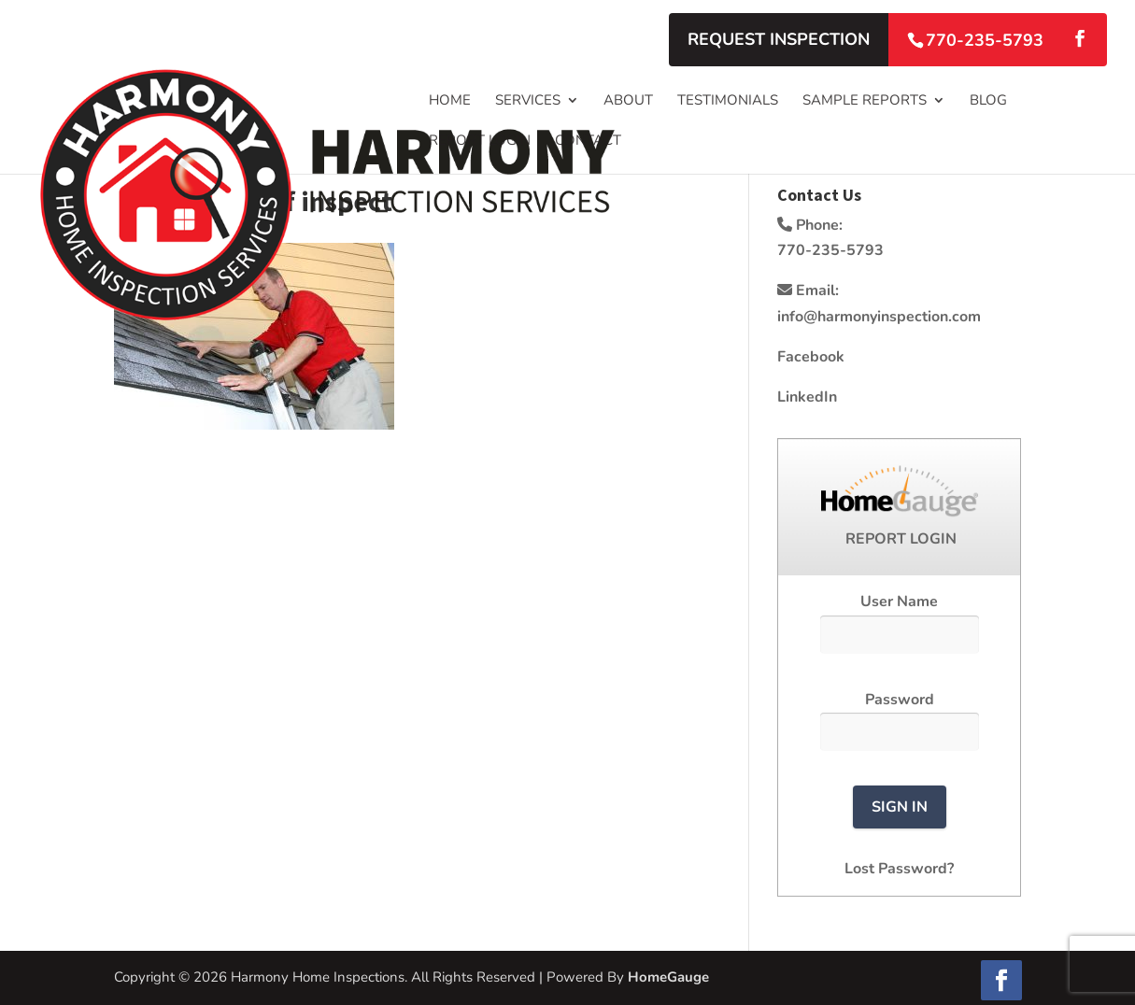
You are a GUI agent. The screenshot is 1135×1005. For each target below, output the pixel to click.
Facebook (810, 357)
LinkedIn (807, 397)
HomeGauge (668, 977)
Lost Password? (899, 868)
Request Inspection (779, 39)
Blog (988, 101)
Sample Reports (864, 101)
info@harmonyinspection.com (879, 316)
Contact (588, 141)
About (628, 101)
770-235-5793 (984, 40)
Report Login (480, 141)
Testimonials (727, 101)
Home (450, 101)
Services (527, 101)
